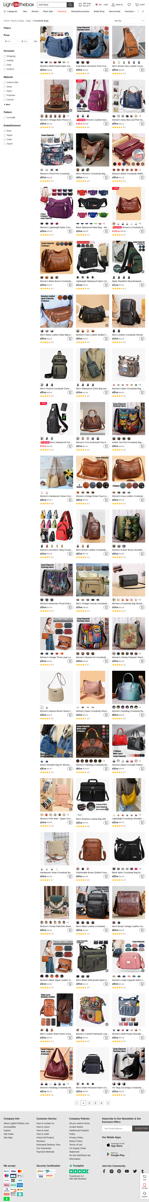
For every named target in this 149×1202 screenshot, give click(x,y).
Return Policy (75, 1141)
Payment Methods (45, 1151)
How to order (43, 1134)
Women (35, 11)
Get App (145, 1188)
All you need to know (79, 1123)
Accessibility (10, 1127)
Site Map (8, 1137)
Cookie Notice (76, 1127)
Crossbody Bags (41, 21)
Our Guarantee (44, 1148)
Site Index (9, 1134)
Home (7, 20)
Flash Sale (48, 11)
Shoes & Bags (18, 20)
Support (145, 1196)
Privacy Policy (76, 1137)
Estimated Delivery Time (48, 1144)
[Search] (52, 4)
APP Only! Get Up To (87, 5)
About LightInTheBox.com (16, 1123)
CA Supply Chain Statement (77, 1150)
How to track (43, 1130)
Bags (29, 20)
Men (25, 11)
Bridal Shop (99, 11)
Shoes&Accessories (80, 11)
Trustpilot (76, 1165)
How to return (43, 1127)
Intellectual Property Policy (79, 1132)
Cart (145, 1177)
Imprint (7, 1130)
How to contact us (45, 1123)
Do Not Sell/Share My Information (79, 1157)
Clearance (62, 11)
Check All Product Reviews (45, 1139)
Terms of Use (75, 1144)
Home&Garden (132, 11)
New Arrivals (114, 11)
